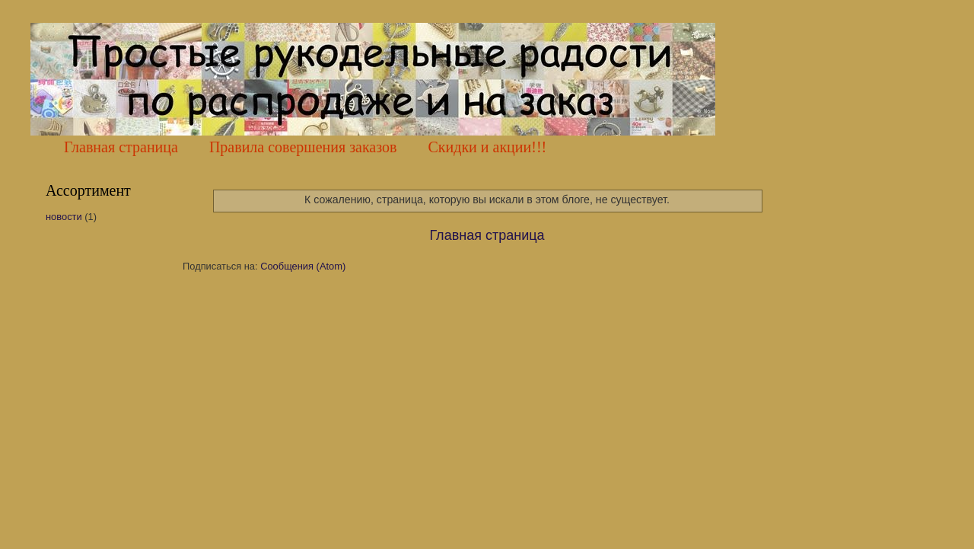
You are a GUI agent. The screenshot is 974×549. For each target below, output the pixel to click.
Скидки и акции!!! (487, 147)
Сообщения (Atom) (302, 266)
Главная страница (121, 147)
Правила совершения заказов (303, 147)
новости (64, 216)
